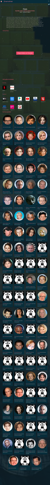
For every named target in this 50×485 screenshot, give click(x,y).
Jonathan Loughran (29, 286)
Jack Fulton (16, 239)
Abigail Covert (40, 270)
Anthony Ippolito (29, 175)
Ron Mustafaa (5, 320)
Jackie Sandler (40, 158)
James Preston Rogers (41, 320)
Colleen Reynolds (29, 352)
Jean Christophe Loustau (42, 416)
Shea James (16, 286)
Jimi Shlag (39, 352)
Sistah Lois (16, 368)
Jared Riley (5, 303)
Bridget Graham (40, 239)
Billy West (16, 399)
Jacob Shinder (28, 303)
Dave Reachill (40, 399)
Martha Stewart (17, 223)
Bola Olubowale (6, 336)
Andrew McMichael (29, 368)
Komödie (17, 10)
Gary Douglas (40, 368)
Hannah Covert (17, 270)
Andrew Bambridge (18, 303)
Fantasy (25, 10)
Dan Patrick (5, 175)
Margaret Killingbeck (41, 303)
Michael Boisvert (17, 352)
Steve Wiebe (28, 336)
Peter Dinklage (28, 127)
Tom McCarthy (17, 191)
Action (21, 10)
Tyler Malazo (28, 416)
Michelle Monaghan (41, 127)
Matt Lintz (16, 158)
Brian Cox (4, 158)
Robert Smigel (17, 175)
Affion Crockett (5, 191)
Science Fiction (31, 10)
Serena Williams (6, 223)
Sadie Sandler (28, 239)
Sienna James (5, 286)
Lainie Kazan (39, 175)
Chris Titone (28, 270)
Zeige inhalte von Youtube (25, 53)
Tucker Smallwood (29, 223)
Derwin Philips (5, 352)
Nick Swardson (40, 223)
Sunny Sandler (5, 270)
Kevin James (16, 127)
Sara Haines (39, 336)
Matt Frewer (5, 399)
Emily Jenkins (5, 368)
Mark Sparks (16, 336)
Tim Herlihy (39, 191)
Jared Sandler (5, 207)
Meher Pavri (16, 320)
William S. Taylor (29, 207)
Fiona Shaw (16, 416)
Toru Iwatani (39, 286)
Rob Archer (5, 239)
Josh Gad (4, 127)
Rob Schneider (34, 468)
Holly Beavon (28, 399)
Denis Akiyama (29, 191)
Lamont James (29, 320)
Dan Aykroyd (28, 158)
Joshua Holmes (6, 416)
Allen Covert (39, 207)
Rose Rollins (16, 207)
